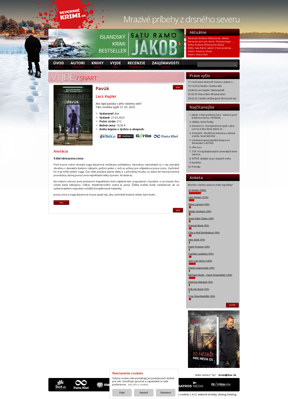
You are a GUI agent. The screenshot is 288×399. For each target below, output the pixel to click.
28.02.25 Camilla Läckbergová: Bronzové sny (212, 98)
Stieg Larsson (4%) (199, 204)
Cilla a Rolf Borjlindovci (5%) (204, 232)
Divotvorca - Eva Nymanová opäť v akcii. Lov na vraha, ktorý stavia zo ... (213, 127)
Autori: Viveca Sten (198, 54)
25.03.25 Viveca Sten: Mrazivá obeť (206, 94)
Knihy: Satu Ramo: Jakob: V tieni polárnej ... (210, 48)
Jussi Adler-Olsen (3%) (201, 218)
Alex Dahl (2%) (196, 239)
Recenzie (136, 64)
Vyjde (115, 64)
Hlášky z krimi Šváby (203, 122)
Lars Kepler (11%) (198, 197)
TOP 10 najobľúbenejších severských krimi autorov (214, 153)
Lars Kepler (106, 96)
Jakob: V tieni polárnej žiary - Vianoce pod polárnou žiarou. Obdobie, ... (214, 116)
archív (232, 305)
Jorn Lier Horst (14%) (200, 261)
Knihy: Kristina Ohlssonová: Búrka (206, 44)
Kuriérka (196, 162)
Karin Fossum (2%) (199, 247)
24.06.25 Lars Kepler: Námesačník (206, 90)
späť (178, 87)
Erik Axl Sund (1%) (198, 289)
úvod (58, 64)
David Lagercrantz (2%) (201, 268)
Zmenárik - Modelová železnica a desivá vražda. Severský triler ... (213, 135)
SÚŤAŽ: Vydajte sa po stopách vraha (211, 158)
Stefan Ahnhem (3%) (199, 211)
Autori (78, 64)
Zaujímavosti (165, 64)
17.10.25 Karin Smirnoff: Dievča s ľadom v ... (211, 82)
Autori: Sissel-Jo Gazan (200, 51)
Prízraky (196, 166)
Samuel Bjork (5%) (198, 225)
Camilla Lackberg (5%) (201, 254)
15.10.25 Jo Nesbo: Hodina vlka (205, 86)
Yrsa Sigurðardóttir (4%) (201, 296)
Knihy (97, 64)
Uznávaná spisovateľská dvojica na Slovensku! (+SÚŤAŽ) (210, 142)
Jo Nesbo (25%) (197, 190)
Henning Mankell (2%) (200, 282)
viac (61, 202)
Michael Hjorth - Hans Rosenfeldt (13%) (210, 275)
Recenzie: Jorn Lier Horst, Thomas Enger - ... (211, 41)
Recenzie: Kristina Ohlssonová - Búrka (208, 38)
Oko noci (197, 147)
